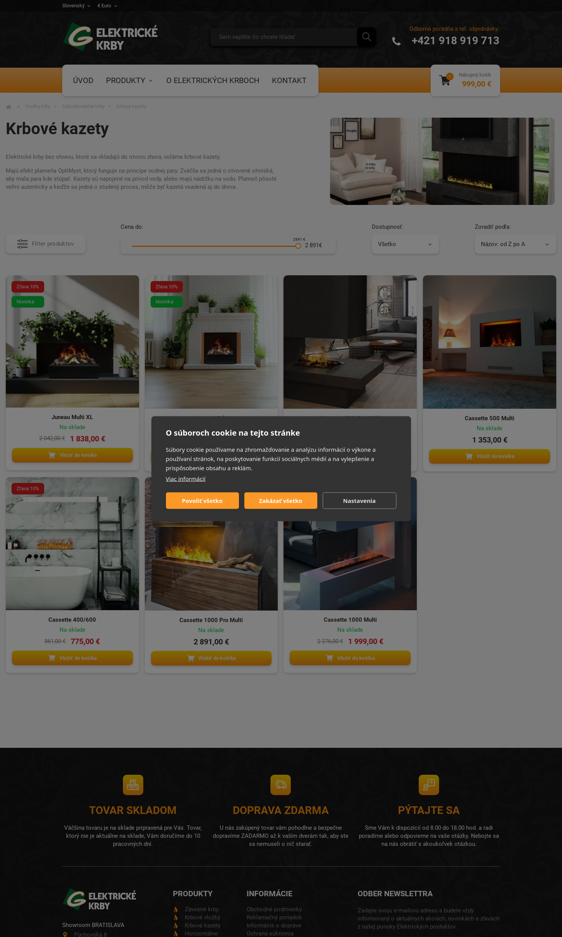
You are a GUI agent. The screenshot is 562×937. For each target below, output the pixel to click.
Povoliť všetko (202, 500)
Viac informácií (186, 478)
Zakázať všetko (280, 500)
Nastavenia (359, 500)
